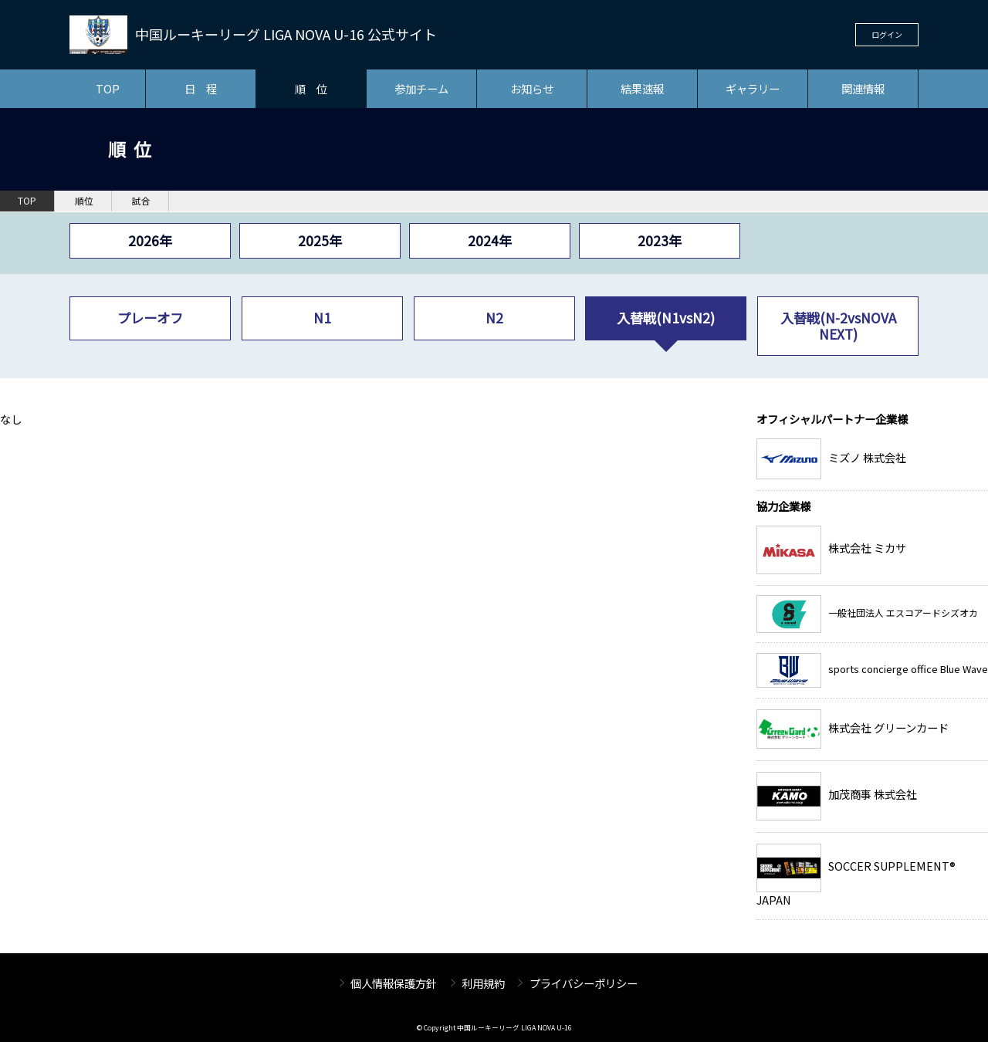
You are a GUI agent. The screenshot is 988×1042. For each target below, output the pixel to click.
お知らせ (531, 88)
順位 (84, 201)
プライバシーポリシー (584, 983)
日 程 (200, 88)
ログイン (886, 34)
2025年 (320, 240)
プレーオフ (150, 317)
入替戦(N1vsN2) (666, 317)
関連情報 (863, 88)
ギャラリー (753, 88)
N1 (322, 317)
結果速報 (642, 88)
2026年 (150, 240)
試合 (141, 201)
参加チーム (421, 88)
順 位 (311, 88)
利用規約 (483, 983)
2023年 (660, 240)
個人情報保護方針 (393, 983)
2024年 (490, 240)
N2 (494, 317)
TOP (108, 88)
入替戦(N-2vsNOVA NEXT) (838, 325)
